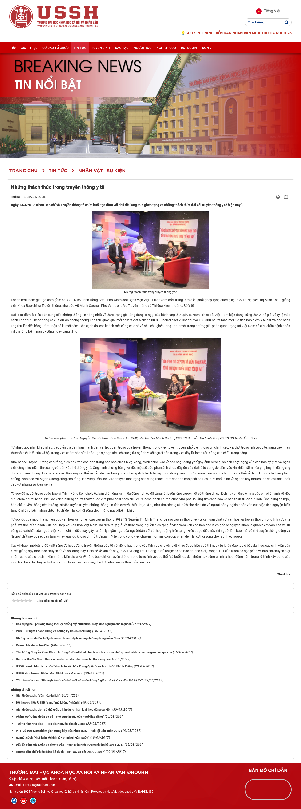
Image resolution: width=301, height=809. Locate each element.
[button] (268, 11)
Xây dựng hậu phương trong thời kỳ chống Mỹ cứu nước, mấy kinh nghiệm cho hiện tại (73, 624)
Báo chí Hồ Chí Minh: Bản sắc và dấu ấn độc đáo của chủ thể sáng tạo (63, 659)
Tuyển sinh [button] (100, 48)
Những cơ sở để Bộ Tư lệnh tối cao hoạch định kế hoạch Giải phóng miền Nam (68, 638)
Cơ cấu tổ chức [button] (55, 48)
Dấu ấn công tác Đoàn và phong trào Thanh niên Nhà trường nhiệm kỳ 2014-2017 (70, 744)
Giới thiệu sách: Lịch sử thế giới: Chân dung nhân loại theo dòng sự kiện (63, 709)
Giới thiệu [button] (29, 48)
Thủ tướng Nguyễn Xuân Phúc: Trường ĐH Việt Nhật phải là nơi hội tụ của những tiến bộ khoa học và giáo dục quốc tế (94, 652)
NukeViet (112, 791)
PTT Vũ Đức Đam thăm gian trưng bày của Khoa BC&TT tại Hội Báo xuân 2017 (68, 731)
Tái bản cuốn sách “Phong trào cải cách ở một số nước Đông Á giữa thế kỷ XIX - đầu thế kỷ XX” (79, 680)
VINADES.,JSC (144, 791)
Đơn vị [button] (207, 48)
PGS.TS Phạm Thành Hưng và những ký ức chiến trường (53, 631)
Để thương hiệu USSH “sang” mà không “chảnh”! (48, 702)
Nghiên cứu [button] (166, 48)
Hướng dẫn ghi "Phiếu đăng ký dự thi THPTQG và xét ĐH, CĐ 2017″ (60, 751)
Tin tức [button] (80, 48)
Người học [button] (142, 48)
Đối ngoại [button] (189, 48)
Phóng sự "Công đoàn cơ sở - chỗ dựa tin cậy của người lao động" (60, 716)
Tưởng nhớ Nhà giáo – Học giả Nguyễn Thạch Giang (50, 723)
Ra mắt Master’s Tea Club (33, 645)
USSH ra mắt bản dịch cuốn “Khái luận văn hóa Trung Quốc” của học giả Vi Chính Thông (74, 666)
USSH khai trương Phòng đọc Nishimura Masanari (49, 673)
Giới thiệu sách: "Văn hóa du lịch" (38, 695)
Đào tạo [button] (122, 48)
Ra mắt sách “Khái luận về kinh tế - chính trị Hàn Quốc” (52, 737)
